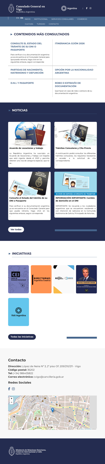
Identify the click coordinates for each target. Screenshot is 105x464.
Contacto (29, 24)
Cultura (82, 19)
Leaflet (81, 429)
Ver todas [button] (16, 229)
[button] (52, 410)
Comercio (69, 19)
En (90, 12)
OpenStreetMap (88, 429)
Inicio (14, 19)
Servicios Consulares (49, 19)
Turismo (16, 24)
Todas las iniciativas (22, 336)
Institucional (28, 19)
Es (95, 12)
